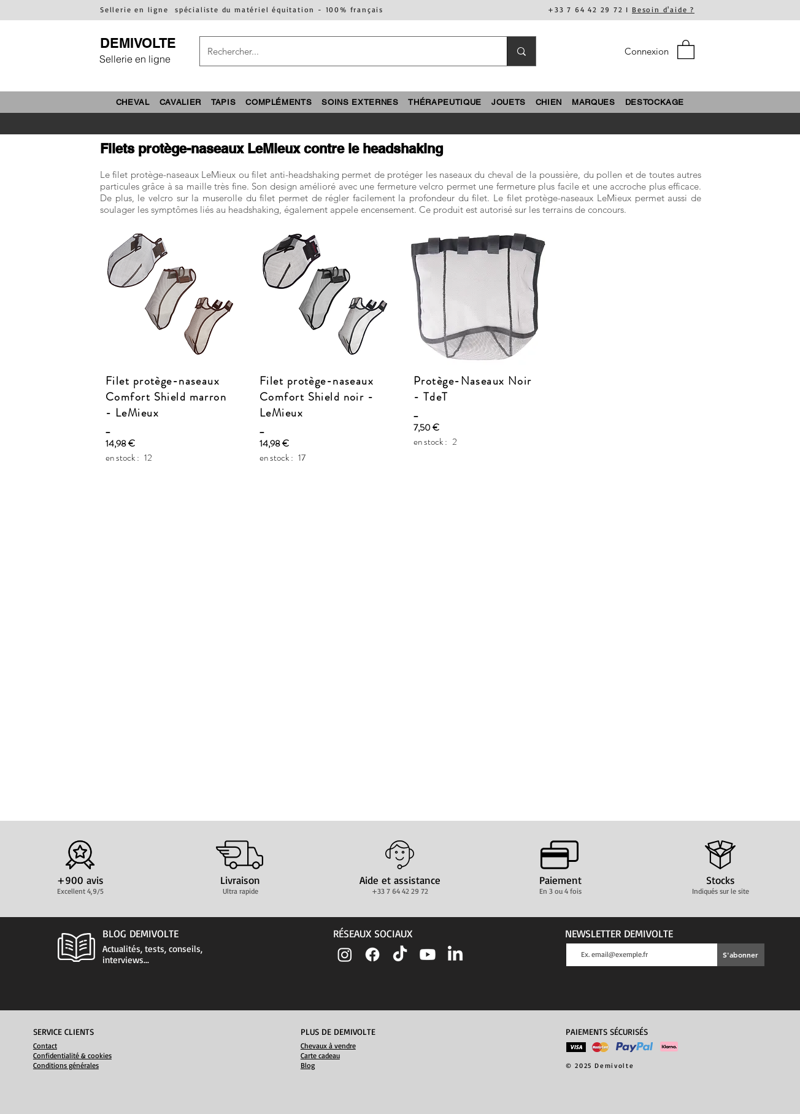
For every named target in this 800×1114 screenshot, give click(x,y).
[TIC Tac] (400, 954)
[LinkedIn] (455, 954)
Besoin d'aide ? (663, 9)
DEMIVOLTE (138, 43)
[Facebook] (372, 954)
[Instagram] (345, 954)
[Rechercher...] (344, 51)
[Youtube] (427, 954)
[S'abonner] (740, 954)
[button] (685, 49)
